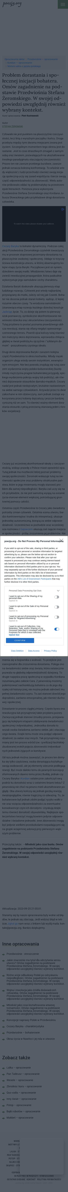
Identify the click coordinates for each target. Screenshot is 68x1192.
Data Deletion (17, 651)
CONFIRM (19, 640)
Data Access (33, 651)
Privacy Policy (50, 651)
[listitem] (34, 590)
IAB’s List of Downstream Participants (34, 579)
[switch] (56, 597)
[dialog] (34, 596)
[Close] (62, 541)
